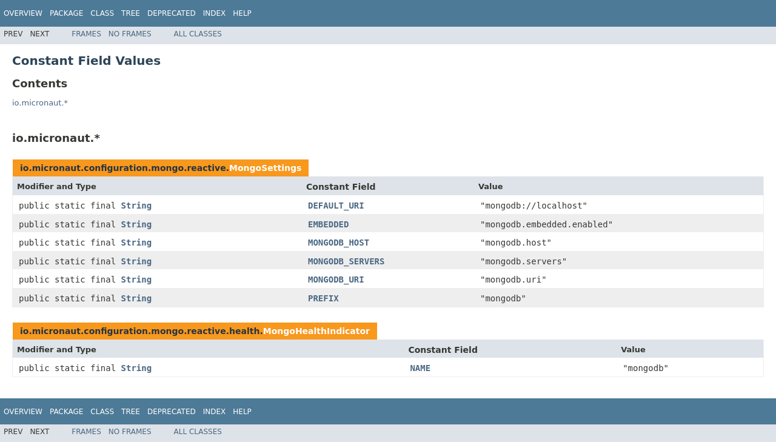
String (136, 205)
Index (214, 13)
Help (242, 13)
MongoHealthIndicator (316, 331)
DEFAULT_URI (336, 205)
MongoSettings (265, 168)
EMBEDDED (328, 224)
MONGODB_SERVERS (346, 261)
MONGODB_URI (336, 279)
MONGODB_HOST (338, 242)
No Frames (130, 34)
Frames (86, 34)
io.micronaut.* (40, 102)
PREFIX (323, 298)
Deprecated (171, 13)
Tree (130, 13)
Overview (23, 13)
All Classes (198, 34)
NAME (420, 368)
